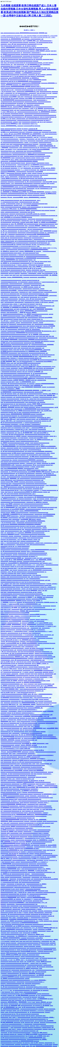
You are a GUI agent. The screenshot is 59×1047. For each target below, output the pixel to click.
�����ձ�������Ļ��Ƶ (10, 869)
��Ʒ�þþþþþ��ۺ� (45, 244)
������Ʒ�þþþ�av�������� (22, 701)
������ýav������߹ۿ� (10, 297)
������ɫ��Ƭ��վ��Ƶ (30, 699)
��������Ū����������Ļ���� (15, 466)
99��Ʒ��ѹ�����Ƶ (8, 444)
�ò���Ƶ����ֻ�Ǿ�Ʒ (8, 244)
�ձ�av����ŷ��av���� (28, 911)
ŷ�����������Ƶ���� (32, 696)
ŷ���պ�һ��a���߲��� (12, 134)
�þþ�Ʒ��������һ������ (12, 968)
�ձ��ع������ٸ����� (35, 521)
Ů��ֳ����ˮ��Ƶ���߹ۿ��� (30, 519)
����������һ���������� (32, 583)
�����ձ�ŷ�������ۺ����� (13, 806)
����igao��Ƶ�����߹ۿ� (33, 39)
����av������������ (11, 83)
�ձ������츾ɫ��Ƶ (8, 158)
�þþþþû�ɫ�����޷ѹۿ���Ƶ (29, 490)
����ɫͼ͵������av (24, 831)
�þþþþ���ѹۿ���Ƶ (45, 74)
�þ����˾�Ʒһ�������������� (30, 103)
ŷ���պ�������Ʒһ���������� (15, 47)
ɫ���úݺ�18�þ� (43, 919)
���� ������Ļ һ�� (27, 499)
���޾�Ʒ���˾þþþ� (7, 183)
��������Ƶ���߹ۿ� (25, 324)
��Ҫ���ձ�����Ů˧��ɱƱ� (33, 590)
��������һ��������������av (15, 549)
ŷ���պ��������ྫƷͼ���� (12, 126)
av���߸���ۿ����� (43, 961)
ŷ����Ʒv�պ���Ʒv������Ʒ (28, 757)
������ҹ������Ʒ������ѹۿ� (29, 480)
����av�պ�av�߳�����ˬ (37, 819)
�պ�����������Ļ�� (35, 1037)
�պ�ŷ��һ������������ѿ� (29, 762)
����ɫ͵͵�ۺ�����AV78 (48, 232)
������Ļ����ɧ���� (37, 777)
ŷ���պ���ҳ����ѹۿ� (36, 135)
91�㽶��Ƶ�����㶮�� (30, 253)
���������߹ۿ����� (49, 860)
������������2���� (11, 71)
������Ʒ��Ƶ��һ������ (11, 590)
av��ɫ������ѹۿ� (37, 660)
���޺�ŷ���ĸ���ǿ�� (26, 680)
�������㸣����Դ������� (13, 332)
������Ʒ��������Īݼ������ (40, 88)
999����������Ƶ (8, 410)
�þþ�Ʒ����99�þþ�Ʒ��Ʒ (10, 98)
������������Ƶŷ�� (48, 224)
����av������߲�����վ (36, 599)
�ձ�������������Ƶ (38, 249)
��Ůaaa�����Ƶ (6, 93)
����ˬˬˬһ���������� (46, 251)
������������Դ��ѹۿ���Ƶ (13, 521)
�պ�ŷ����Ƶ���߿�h (9, 166)
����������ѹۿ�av (27, 493)
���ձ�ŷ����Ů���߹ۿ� (10, 393)
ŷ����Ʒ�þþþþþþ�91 (7, 90)
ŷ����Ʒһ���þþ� (47, 916)
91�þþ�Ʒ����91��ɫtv (8, 91)
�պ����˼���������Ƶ (10, 68)
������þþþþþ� (46, 188)
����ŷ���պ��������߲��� (13, 86)
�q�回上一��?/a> (29, 30)
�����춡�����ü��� (9, 511)
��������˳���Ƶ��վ (9, 292)
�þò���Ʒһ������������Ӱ (28, 215)
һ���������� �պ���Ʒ (11, 436)
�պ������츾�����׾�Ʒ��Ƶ (28, 939)
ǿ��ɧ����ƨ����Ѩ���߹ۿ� (27, 419)
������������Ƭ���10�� (12, 587)
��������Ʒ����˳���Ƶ (25, 158)
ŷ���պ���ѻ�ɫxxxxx (29, 785)
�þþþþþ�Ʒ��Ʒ (42, 297)
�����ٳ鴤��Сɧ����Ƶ (48, 147)
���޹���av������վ (36, 378)
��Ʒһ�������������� (35, 875)
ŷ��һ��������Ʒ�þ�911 (10, 490)
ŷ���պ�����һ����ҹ (10, 84)
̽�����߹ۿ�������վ (24, 465)
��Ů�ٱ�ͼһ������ (27, 140)
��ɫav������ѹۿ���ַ (48, 543)
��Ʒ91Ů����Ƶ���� (8, 638)
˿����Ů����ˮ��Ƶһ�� (28, 674)
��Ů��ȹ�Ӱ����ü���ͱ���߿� (13, 62)
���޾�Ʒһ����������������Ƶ (14, 227)
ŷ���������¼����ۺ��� (31, 322)
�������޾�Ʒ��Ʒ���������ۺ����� (17, 502)
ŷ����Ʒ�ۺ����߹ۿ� (28, 220)
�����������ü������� (38, 953)
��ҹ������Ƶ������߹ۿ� (11, 449)
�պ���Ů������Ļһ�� (10, 685)
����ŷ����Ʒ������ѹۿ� (38, 836)
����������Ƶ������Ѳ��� (37, 434)
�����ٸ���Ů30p (7, 816)
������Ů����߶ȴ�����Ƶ (11, 288)
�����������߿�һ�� (28, 356)
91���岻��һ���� (47, 225)
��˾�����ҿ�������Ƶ (31, 529)
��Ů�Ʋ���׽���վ (7, 429)
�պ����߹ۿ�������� (45, 108)
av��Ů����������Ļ (9, 299)
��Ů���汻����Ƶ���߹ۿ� (20, 570)
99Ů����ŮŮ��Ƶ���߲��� (30, 66)
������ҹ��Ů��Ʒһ (8, 721)
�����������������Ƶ (11, 40)
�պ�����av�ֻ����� (9, 514)
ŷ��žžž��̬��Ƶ (29, 684)
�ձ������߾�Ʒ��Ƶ (31, 848)
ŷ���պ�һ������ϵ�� (10, 916)
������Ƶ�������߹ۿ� (31, 412)
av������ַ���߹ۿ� (38, 427)
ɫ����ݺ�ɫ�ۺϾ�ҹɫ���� (47, 110)
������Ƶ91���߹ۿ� (45, 931)
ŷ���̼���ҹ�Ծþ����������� (13, 152)
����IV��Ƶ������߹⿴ (10, 312)
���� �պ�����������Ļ (12, 655)
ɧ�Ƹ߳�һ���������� (28, 431)
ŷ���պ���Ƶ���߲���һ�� (31, 316)
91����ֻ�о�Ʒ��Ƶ (19, 631)
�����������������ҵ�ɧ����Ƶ (15, 285)
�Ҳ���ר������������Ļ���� (14, 268)
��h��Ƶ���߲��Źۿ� (41, 432)
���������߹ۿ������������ (36, 782)
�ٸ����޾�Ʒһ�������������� (13, 599)
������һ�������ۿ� (10, 718)
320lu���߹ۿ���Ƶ (28, 672)
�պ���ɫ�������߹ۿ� (44, 327)
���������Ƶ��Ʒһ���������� (15, 243)
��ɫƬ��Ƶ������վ (8, 544)
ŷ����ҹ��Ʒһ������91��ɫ (11, 833)
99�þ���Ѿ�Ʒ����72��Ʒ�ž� (39, 265)
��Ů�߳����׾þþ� (7, 217)
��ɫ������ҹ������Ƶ (33, 392)
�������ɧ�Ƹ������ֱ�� (25, 234)
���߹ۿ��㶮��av (38, 565)
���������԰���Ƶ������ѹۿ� (41, 714)
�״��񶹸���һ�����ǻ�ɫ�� (8, 665)
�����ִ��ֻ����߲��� (29, 187)
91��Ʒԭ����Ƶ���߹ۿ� (27, 565)
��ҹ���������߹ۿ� (45, 399)
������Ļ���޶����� (37, 863)
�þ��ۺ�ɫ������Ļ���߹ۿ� (12, 203)
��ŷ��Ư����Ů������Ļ (34, 76)
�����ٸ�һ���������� (10, 1020)
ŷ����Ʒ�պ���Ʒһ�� (9, 831)
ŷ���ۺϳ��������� (9, 885)
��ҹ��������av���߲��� (11, 770)
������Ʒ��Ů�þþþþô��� (27, 931)
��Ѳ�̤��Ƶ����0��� (9, 266)
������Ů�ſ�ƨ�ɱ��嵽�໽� (10, 273)
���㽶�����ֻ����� (40, 149)
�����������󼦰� (50, 855)
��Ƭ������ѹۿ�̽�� (9, 760)
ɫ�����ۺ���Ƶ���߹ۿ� (44, 473)
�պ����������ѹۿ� (10, 446)
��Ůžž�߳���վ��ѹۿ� (31, 40)
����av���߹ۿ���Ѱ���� (32, 173)
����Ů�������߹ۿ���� (45, 366)
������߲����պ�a (35, 708)
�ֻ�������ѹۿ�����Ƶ (47, 295)
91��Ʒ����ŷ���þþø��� (10, 862)
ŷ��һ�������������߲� (44, 656)
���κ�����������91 (10, 958)
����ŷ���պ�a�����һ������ (14, 836)
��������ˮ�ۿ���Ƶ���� (11, 130)
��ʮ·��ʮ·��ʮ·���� (31, 726)
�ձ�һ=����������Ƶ (9, 911)
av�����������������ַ (40, 376)
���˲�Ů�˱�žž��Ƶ (17, 566)
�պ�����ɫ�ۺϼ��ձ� (45, 840)
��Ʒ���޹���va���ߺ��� (28, 404)
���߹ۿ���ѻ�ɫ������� (27, 573)
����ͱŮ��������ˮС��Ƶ (28, 468)
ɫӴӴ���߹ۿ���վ (22, 265)
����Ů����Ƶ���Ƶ (50, 529)
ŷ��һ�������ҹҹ (40, 100)
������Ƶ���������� (24, 816)
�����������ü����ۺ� (12, 170)
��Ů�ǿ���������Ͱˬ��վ (30, 200)
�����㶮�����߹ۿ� (26, 663)
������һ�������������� (40, 219)
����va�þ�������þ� (31, 449)
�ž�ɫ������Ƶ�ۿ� (8, 265)
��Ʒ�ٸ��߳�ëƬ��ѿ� (33, 375)
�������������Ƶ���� (11, 677)
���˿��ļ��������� (10, 531)
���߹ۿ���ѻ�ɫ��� (30, 271)
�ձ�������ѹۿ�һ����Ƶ (11, 646)
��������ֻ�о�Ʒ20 (29, 629)
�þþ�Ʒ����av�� (40, 90)
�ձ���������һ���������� (36, 409)
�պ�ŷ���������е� (30, 117)
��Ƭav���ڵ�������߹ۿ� (25, 251)
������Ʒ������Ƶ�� (38, 512)
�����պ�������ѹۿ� (17, 1002)
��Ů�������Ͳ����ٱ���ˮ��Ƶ (13, 319)
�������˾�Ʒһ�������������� (32, 553)
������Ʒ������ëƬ (46, 723)
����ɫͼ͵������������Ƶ (32, 436)
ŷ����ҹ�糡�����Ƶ (37, 626)
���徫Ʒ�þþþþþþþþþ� (39, 95)
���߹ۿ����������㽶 (23, 137)
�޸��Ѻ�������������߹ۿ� (32, 956)
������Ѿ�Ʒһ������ (48, 801)
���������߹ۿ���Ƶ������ (45, 96)
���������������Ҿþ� (26, 904)
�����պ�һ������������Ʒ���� (15, 914)
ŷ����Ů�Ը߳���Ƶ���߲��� (27, 1034)
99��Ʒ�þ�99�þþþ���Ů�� (25, 662)
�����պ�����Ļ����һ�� (12, 407)
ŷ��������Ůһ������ (10, 767)
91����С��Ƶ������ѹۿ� (39, 631)
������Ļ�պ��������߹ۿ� (12, 39)
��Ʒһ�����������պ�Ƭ (27, 110)
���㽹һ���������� (47, 702)
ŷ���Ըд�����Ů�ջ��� (45, 463)
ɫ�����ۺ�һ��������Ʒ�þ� (40, 42)
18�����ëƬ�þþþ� (31, 635)
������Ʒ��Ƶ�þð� (8, 81)
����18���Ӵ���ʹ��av (10, 516)
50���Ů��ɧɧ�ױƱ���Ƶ (38, 963)
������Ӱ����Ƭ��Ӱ (9, 799)
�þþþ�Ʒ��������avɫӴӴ (26, 361)
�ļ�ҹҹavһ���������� (10, 543)
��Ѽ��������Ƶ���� (25, 69)
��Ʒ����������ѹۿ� (28, 446)
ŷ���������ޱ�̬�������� (12, 101)
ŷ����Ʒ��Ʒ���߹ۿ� (43, 704)
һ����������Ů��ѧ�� (28, 202)
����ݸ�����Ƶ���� (46, 643)
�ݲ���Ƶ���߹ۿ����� (9, 674)
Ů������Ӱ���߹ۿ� (8, 110)
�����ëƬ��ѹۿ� (43, 68)
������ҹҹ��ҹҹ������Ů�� (12, 305)
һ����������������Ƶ (27, 112)
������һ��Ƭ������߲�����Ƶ (28, 151)
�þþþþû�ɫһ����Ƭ (46, 122)
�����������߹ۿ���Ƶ (10, 745)
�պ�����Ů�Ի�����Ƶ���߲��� (14, 192)
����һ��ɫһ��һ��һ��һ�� (37, 336)
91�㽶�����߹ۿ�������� (38, 236)
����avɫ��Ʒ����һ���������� (14, 865)
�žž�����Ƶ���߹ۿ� (10, 137)
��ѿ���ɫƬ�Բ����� (9, 1005)
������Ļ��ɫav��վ (8, 787)
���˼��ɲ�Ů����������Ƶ (12, 237)
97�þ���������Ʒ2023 (9, 497)
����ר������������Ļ (10, 140)
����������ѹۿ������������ (15, 741)
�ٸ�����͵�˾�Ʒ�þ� (36, 780)
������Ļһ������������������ (40, 115)
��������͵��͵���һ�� (47, 507)
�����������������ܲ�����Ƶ (14, 658)
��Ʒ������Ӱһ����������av (13, 860)
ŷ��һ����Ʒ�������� (39, 443)
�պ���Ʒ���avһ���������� (43, 500)
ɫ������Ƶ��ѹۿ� (8, 151)
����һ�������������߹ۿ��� (14, 635)
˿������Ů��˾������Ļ (40, 628)
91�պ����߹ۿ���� (8, 69)
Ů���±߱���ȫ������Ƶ (9, 178)
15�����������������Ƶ (33, 485)
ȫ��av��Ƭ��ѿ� (7, 492)
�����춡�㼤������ (41, 835)
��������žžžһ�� (42, 680)
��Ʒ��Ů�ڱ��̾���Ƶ (8, 324)
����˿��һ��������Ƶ (31, 207)
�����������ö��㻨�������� (14, 458)
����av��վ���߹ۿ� (27, 98)
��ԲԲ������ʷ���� (37, 79)
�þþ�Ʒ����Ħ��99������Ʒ (12, 409)
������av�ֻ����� (9, 161)
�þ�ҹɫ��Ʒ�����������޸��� (31, 159)
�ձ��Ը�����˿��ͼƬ (9, 361)
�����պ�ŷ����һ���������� (36, 536)
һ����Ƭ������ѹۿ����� (32, 938)
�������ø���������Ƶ (36, 483)
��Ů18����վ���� (32, 225)
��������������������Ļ (13, 966)
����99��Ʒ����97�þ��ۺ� (27, 244)
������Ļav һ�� (45, 677)
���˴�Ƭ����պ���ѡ (28, 312)
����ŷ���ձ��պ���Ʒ (29, 222)
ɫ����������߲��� (21, 492)
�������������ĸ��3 (18, 193)
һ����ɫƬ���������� (10, 331)
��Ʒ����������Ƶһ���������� (15, 373)
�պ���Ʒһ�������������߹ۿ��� (38, 314)
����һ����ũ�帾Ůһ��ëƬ (10, 382)
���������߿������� (27, 919)
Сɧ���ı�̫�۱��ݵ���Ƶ (9, 208)
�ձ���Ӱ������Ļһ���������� (14, 830)
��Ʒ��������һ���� (19, 42)
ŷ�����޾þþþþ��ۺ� (31, 558)
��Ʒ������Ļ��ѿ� (9, 762)
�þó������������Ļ (33, 1000)
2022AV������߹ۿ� (26, 168)
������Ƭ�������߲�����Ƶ (12, 902)
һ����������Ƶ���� (25, 51)
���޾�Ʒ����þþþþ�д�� (9, 365)
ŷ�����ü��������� (10, 74)
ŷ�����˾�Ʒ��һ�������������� (15, 773)
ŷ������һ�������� (23, 183)
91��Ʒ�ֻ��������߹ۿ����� (12, 855)
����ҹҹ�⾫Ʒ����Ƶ (29, 507)
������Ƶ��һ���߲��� (28, 359)
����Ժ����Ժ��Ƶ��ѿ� (47, 927)
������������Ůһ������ (39, 965)
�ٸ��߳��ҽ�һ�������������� (14, 872)
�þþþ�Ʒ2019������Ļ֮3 (47, 784)
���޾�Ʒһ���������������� (39, 152)
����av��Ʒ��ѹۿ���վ (30, 105)
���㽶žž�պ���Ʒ (44, 869)
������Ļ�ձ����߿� (30, 78)
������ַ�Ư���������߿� (16, 556)
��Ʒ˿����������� (11, 477)
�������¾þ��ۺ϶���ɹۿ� (11, 765)
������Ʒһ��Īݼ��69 (29, 123)
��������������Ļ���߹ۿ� (35, 906)
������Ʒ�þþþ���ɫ (32, 302)
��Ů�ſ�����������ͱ (10, 789)
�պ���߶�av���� (8, 251)
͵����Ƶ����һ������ (27, 290)
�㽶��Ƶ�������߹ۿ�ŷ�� (40, 580)
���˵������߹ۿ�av (8, 565)
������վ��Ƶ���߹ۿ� (9, 704)
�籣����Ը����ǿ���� (22, 217)
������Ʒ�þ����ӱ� (48, 215)
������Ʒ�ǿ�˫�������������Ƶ (38, 106)
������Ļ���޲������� (45, 892)
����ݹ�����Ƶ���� (35, 195)
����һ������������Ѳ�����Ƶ (15, 456)
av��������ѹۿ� (44, 290)
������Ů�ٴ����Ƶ (40, 990)
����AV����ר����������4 (41, 383)
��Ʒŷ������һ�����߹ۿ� (29, 122)
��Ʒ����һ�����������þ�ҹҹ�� (34, 294)
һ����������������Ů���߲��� (15, 743)
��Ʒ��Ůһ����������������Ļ (32, 517)
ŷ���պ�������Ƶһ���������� (15, 675)
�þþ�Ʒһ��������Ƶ (26, 514)
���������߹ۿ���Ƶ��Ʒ (11, 346)
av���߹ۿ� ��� (26, 589)
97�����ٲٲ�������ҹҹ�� (11, 147)
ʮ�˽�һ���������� (38, 373)
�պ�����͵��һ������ (35, 154)
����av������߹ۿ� (9, 432)
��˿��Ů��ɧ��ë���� (9, 493)
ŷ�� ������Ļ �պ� (21, 64)
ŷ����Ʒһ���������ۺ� (11, 623)
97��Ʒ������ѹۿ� (48, 282)
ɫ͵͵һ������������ (26, 595)
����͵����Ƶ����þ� (30, 280)
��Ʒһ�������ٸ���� (10, 845)
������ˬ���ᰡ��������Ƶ (12, 821)
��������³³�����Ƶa (10, 424)
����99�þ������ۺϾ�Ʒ (22, 149)
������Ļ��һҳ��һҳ (22, 427)
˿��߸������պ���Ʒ (43, 559)
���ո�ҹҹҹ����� (8, 234)
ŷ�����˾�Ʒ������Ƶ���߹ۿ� (21, 879)
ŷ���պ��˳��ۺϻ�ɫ (8, 421)
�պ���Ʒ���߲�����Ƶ (47, 222)
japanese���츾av (42, 862)
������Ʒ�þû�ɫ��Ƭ (28, 985)
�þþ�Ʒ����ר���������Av (23, 713)
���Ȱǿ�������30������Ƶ (12, 258)
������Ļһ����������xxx (32, 1044)
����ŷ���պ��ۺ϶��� (24, 656)
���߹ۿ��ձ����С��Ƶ (43, 623)
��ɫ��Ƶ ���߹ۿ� (12, 1010)
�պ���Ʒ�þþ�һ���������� (12, 874)
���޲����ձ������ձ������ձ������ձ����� (20, 390)
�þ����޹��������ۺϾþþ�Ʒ (7, 960)
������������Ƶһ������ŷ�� (14, 317)
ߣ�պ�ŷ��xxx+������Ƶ (10, 321)
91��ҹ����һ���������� (12, 495)
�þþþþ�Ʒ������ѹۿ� (11, 748)
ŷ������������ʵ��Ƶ (32, 850)
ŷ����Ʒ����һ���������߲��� (36, 156)
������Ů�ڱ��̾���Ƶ (30, 354)
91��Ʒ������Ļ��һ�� (48, 300)
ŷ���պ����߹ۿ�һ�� (28, 745)
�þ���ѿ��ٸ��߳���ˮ (45, 1020)
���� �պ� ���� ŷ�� (44, 1005)
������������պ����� (42, 344)
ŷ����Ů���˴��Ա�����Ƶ (33, 770)
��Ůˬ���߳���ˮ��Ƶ (26, 531)
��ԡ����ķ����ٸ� (8, 1034)
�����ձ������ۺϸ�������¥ (13, 171)
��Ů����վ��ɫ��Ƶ (8, 419)
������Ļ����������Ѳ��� (33, 54)
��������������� (33, 594)
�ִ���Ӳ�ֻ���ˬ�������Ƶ (46, 69)
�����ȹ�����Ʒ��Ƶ (44, 59)
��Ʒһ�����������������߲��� (34, 275)
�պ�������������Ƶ (27, 208)
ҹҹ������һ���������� (31, 733)
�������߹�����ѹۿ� (10, 478)
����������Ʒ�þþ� (27, 59)
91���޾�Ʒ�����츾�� (29, 295)
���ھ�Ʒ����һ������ (10, 589)
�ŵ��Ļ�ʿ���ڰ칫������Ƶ (28, 231)
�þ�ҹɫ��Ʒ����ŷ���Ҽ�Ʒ (32, 326)
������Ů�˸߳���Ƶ (25, 597)
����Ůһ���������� (47, 271)
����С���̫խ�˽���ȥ (9, 680)
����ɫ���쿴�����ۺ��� (33, 288)
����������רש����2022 (11, 73)
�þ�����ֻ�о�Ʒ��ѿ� (9, 663)
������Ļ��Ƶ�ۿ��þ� (9, 853)
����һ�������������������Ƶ (15, 772)
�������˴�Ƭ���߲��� (46, 241)
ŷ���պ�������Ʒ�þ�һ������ (14, 797)
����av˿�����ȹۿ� (28, 463)
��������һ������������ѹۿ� (15, 628)
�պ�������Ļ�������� (28, 563)
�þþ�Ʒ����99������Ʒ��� (12, 113)
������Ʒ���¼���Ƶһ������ (38, 806)
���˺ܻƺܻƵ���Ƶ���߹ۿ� (20, 118)
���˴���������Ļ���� (11, 128)
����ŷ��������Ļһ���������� (15, 120)
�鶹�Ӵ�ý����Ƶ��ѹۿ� (25, 779)
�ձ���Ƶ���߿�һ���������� (13, 351)
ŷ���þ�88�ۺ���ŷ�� (28, 399)
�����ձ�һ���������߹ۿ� (39, 118)
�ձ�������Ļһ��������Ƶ (12, 392)
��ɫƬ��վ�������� (9, 468)
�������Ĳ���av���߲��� (31, 405)
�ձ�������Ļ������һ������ (14, 747)
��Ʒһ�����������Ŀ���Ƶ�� (13, 470)
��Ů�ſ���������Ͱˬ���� (42, 772)
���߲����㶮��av (7, 716)
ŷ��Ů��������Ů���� (26, 721)
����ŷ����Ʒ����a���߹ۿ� (29, 358)
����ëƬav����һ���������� (33, 852)
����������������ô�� (26, 338)
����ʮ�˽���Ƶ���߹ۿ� (46, 674)
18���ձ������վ (29, 146)
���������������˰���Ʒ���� (15, 802)
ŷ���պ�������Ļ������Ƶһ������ (37, 624)
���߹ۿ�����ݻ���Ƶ (31, 142)
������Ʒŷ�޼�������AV (34, 237)
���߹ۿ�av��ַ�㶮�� (44, 410)
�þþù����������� (9, 553)
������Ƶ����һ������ (11, 117)
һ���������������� (11, 57)
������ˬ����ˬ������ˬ (11, 536)
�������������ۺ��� (43, 527)
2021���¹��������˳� (46, 146)
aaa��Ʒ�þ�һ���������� (11, 997)
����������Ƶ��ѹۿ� (10, 527)
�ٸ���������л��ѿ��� (11, 253)
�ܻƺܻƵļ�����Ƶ (25, 385)
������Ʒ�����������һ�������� (17, 750)
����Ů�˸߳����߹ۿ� (35, 371)
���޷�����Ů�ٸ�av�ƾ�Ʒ (34, 487)
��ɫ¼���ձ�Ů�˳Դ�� (8, 559)
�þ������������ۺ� (35, 62)
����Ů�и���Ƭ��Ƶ (27, 718)
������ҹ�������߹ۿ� (10, 300)
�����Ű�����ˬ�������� (12, 181)
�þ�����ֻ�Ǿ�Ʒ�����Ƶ (26, 417)
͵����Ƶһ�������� (48, 1022)
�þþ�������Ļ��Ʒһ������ (38, 455)
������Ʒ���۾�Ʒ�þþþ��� (31, 592)
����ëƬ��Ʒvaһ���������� (33, 551)
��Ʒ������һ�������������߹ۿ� (16, 261)
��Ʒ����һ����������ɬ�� (35, 203)
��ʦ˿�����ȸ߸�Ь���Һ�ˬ (28, 365)
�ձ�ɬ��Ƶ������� (8, 103)
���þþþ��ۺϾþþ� (42, 158)
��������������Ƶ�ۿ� (47, 497)
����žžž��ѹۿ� (7, 363)
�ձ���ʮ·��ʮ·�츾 (42, 1036)
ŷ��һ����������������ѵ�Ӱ (14, 88)
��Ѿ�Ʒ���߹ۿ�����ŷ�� (32, 488)
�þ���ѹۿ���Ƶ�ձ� (29, 128)
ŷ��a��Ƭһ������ (24, 96)
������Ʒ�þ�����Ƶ (24, 421)
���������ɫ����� (48, 187)
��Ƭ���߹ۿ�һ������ (45, 368)
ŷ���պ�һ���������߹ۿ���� (13, 641)
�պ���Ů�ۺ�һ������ (10, 263)
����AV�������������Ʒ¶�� (14, 708)
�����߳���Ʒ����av (38, 614)
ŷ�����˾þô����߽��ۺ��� (30, 273)
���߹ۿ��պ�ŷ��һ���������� (14, 1012)
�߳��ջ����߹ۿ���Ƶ (42, 51)
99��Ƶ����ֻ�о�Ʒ (23, 164)
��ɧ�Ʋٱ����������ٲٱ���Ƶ (43, 137)
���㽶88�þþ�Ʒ (22, 371)
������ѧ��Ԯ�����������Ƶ (13, 336)
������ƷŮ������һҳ (32, 52)
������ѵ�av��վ (7, 224)
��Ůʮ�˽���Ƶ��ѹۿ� (10, 532)
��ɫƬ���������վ (27, 321)
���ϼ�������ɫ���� (10, 200)
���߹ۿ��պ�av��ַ (30, 694)
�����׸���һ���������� (12, 648)
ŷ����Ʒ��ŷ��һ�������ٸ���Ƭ (14, 755)
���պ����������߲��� (30, 331)
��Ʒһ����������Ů (9, 645)
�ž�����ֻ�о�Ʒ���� (31, 126)
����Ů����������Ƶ (10, 431)
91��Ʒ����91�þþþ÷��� (10, 159)
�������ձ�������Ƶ (31, 83)
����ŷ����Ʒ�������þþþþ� (31, 977)
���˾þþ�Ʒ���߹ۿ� (9, 149)
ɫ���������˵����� (48, 91)
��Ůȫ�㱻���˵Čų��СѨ (26, 108)
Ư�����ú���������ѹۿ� (34, 561)
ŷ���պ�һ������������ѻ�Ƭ (29, 668)
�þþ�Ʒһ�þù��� (47, 509)
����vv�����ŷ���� (9, 448)
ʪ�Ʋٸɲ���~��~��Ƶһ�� (10, 275)
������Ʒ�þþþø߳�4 (37, 285)
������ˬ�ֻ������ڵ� (26, 1002)
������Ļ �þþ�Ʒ (33, 188)
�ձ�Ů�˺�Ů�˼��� (34, 268)
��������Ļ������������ (32, 478)
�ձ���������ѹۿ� (32, 604)
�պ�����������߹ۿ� (28, 702)
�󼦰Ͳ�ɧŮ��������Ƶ (32, 578)
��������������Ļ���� (26, 61)
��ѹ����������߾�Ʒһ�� (12, 156)
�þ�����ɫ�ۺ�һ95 (49, 331)
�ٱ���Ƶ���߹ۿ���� (47, 943)
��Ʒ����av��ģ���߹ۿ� (42, 860)
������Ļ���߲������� (11, 78)
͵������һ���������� (11, 529)
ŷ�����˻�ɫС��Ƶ (25, 292)
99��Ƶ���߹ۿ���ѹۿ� (9, 475)
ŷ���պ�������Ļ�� (9, 260)
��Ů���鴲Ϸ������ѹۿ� (47, 139)
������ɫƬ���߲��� (9, 96)
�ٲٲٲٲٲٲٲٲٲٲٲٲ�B (7, 990)
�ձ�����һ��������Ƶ (13, 56)
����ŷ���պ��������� (11, 414)
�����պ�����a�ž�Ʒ (25, 559)
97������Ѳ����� (8, 371)
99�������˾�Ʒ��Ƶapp (9, 801)
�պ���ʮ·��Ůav (19, 960)
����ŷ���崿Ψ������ (35, 163)
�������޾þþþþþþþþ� (34, 44)
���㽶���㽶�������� (33, 495)
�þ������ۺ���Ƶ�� (43, 912)
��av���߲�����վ (46, 516)
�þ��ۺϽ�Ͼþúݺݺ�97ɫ (24, 166)
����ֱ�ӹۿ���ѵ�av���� (35, 214)
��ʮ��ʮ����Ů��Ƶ (46, 823)
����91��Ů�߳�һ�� (22, 748)
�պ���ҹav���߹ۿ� (41, 663)
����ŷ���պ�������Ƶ (32, 728)
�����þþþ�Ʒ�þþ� (7, 546)
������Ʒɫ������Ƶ (9, 353)
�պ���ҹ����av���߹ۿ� (31, 287)
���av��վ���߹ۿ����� (10, 504)
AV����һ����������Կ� (27, 665)
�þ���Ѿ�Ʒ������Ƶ (26, 473)
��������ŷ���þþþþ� (25, 818)
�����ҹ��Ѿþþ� (7, 427)
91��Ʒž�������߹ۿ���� (10, 1044)
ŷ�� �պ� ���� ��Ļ (25, 432)
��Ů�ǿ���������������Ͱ (13, 402)
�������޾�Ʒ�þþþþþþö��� (10, 66)
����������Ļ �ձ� (49, 407)
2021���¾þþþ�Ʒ (45, 390)
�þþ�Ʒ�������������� (11, 422)
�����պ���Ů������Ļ (11, 287)
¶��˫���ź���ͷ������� (11, 46)
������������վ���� (27, 161)
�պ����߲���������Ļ (16, 175)
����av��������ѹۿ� (19, 236)
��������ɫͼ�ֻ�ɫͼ (8, 465)
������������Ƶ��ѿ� (11, 582)
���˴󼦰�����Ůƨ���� (9, 439)
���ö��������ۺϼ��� (11, 105)
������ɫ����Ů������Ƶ (37, 175)
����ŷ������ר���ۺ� (10, 388)
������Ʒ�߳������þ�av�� (28, 91)
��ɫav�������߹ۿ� (24, 309)
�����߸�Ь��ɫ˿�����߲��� (12, 106)
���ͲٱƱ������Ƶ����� (11, 173)
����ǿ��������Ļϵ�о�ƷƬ (11, 792)
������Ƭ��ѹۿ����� (10, 519)
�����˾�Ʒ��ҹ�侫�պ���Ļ (44, 168)
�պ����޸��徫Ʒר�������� (27, 936)
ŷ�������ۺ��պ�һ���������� (30, 544)
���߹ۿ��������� (37, 607)
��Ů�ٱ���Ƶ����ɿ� (48, 117)
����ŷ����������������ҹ (40, 755)
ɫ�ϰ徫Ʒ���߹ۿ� (30, 1036)
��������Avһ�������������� (15, 248)
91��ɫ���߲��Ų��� (49, 181)
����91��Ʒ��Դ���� (9, 356)
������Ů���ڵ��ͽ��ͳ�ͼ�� (12, 349)
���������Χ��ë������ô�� (13, 135)
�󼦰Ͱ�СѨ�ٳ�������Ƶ (9, 232)
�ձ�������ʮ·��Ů (27, 382)
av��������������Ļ (32, 283)
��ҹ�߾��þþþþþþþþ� (8, 61)
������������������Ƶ (12, 578)
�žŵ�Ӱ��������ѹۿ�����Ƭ (24, 93)
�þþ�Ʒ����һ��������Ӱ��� (13, 163)
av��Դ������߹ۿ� (8, 926)
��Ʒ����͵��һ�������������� (15, 461)
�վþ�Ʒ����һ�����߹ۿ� (11, 168)
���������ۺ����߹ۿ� (40, 716)
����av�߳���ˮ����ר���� (19, 380)
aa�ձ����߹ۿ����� (43, 975)
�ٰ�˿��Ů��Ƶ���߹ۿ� (47, 809)
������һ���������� (11, 1046)
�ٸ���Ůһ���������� (42, 397)
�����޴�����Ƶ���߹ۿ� (36, 572)
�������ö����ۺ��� (10, 322)
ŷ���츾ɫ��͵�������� (43, 653)
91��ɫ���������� (9, 395)
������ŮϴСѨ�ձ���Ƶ (33, 855)
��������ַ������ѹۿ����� (37, 349)
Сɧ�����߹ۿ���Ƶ (45, 144)
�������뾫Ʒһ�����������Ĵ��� (42, 227)
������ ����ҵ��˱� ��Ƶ (43, 183)
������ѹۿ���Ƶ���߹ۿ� (43, 1027)
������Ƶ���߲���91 (9, 290)
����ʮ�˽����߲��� (9, 563)
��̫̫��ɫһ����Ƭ (20, 455)
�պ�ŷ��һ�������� (9, 59)
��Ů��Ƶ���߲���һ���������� (27, 363)
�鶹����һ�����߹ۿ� (34, 690)
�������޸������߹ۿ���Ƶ (8, 840)
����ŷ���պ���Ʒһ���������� (15, 512)
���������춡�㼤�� (9, 108)
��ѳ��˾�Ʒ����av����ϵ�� (30, 132)
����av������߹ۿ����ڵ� (34, 185)
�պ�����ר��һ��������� (26, 224)
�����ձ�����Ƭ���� (10, 534)
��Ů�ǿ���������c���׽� (30, 448)
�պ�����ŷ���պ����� (36, 351)
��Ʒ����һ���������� (45, 178)
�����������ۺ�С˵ (35, 444)
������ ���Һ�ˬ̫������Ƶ (29, 329)
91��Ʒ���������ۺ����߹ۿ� (36, 902)
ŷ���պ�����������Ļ (29, 511)
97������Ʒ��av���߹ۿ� (11, 304)
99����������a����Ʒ (10, 956)
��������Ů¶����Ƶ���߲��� (40, 317)
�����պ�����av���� (10, 740)
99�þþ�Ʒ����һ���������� (12, 924)
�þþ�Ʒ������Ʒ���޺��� (10, 220)
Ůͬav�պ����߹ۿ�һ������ (43, 597)
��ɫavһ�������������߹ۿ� (12, 875)
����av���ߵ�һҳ (50, 436)
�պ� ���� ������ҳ (36, 192)
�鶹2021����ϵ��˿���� (12, 719)
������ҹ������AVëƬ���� (12, 254)
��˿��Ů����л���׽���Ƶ (31, 71)
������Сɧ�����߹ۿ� (28, 74)
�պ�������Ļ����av (48, 112)
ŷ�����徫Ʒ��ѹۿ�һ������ (33, 621)
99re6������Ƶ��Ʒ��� (9, 202)
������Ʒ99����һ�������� (13, 214)
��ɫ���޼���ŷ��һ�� (9, 239)
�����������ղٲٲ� (27, 260)
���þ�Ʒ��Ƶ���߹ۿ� (8, 215)
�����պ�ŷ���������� (11, 488)
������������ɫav (24, 397)
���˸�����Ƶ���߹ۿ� (46, 431)
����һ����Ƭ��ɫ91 (33, 86)
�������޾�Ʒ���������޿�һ (31, 505)
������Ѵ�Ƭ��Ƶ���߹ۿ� (33, 56)
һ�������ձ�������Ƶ (44, 324)
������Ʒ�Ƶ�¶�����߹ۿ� (39, 243)
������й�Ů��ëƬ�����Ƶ (39, 64)
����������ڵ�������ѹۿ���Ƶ (20, 327)
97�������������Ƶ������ (36, 113)
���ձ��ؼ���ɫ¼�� (8, 480)
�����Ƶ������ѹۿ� (43, 651)
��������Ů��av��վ (27, 266)
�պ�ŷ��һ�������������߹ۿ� (14, 451)
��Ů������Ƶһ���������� (13, 375)
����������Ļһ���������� (37, 101)
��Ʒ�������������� (36, 641)
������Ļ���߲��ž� (38, 277)
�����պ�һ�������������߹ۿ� (15, 79)
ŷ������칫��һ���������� (30, 538)
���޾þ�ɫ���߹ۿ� (6, 653)
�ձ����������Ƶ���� (11, 843)
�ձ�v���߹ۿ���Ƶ (47, 302)
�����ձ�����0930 (49, 83)
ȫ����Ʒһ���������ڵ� (11, 973)
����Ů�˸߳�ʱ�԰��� (38, 750)
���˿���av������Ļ (9, 176)
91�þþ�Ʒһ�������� (35, 229)
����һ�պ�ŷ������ (26, 475)
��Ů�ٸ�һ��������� (10, 944)
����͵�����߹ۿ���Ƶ (36, 193)
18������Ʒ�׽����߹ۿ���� (9, 460)
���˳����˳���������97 (11, 877)
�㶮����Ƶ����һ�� (44, 370)
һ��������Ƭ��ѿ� (38, 461)
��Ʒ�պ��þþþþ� (6, 858)
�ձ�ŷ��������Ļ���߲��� (24, 471)
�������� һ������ (41, 606)
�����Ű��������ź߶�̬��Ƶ (12, 998)
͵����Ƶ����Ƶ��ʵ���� (10, 49)
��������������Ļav (34, 982)
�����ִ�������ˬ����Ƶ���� (14, 600)
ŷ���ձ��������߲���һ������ (43, 549)
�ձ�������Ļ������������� (14, 863)
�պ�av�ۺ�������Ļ (9, 231)
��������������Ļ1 (10, 139)
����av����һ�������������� (15, 580)
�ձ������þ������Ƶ (31, 73)
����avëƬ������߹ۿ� (28, 139)
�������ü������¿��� (26, 840)
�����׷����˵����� (9, 1041)
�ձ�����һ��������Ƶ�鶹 (41, 164)
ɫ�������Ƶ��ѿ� (8, 404)
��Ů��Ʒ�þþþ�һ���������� (30, 885)
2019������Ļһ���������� (12, 115)
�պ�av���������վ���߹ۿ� (12, 558)
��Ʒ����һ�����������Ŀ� (13, 256)
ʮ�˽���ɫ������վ (49, 134)
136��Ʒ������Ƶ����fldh (26, 692)
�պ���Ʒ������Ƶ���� (10, 54)
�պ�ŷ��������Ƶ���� (10, 551)
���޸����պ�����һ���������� (33, 339)
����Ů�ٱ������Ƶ (28, 775)
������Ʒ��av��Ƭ (28, 763)
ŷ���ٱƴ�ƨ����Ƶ (48, 387)
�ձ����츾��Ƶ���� (30, 790)
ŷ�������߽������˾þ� (10, 282)
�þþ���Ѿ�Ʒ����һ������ (32, 400)
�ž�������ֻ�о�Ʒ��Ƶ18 (10, 640)
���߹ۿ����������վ (42, 404)
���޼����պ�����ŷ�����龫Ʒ (32, 758)
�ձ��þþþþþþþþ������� (10, 132)
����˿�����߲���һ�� (10, 643)
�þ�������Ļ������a (10, 222)
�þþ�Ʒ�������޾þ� (47, 354)
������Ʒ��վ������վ (31, 134)
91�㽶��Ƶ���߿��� (25, 438)
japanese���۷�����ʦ (30, 205)
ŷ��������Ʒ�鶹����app (45, 321)
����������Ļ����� (26, 638)
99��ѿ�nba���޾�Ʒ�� (35, 380)
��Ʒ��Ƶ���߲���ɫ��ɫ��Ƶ (11, 738)
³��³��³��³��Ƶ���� (25, 651)
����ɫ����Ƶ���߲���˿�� (11, 146)
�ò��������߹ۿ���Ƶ (9, 122)
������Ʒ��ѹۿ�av (8, 779)
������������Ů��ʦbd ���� (35, 833)
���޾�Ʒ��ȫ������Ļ (25, 706)
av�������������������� (13, 824)
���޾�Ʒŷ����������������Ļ (14, 219)
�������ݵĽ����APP (9, 358)
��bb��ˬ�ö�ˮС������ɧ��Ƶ (12, 609)
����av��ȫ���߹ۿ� (49, 448)
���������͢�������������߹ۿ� (29, 246)
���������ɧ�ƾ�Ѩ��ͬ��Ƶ (11, 1042)
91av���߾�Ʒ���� (28, 170)
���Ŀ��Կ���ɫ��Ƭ (28, 366)
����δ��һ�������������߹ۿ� (34, 1019)
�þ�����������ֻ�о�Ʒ (26, 241)
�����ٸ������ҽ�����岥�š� (33, 346)
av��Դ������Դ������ (42, 309)
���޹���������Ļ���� (11, 682)
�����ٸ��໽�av (28, 697)
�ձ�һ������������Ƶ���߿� (13, 526)
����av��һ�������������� (14, 577)
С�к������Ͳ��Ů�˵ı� (19, 626)
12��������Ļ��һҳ (42, 453)
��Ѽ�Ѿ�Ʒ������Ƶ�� (38, 47)
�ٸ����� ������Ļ (9, 706)
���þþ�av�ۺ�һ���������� (33, 843)
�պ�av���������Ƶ (33, 181)
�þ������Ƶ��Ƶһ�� (33, 332)
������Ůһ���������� (11, 271)
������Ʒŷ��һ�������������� (15, 341)
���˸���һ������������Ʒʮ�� (14, 376)
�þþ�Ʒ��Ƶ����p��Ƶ (9, 568)
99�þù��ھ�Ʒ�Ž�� (41, 870)
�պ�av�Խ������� (27, 735)
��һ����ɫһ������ (29, 297)
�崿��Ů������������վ (32, 719)
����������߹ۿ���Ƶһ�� (11, 205)
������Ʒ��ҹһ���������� (44, 292)
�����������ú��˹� (10, 310)
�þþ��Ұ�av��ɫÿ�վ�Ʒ (30, 1042)
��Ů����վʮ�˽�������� (33, 811)
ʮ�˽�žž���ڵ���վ (29, 46)
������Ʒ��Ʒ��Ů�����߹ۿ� (30, 176)
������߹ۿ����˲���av (10, 385)
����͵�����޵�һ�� (28, 68)
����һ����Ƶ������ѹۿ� (12, 927)
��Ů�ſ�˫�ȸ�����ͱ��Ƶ (10, 294)
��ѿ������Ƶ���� (9, 416)
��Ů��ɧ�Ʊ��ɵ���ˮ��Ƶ (41, 261)
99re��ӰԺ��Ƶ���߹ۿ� (8, 112)
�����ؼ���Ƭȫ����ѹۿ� (32, 57)
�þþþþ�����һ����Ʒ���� (11, 575)
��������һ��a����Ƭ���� (43, 210)
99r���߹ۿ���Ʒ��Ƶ (37, 466)
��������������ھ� (10, 852)
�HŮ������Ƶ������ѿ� (11, 672)
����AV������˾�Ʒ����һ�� (40, 658)
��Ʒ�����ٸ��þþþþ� (42, 49)
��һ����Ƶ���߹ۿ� (8, 309)
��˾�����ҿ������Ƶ (46, 170)
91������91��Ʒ (44, 356)
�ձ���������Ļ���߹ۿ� (11, 187)
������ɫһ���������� (28, 232)
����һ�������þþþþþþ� (28, 823)
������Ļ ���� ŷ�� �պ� (44, 1029)
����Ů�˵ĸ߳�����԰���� (27, 49)
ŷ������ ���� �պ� (42, 421)
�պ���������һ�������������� (16, 100)
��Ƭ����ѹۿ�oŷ (37, 166)
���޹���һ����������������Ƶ (15, 614)
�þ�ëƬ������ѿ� (8, 828)
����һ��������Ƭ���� (46, 220)
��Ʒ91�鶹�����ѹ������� (12, 302)
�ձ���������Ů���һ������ (36, 993)
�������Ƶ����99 (25, 190)
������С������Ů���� (11, 561)
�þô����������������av (12, 142)
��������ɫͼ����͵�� (44, 98)
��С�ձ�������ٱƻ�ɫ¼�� (11, 507)
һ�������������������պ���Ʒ (15, 210)
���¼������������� (11, 207)
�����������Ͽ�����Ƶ (29, 725)
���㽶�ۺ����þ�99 (44, 266)
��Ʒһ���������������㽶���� (23, 144)
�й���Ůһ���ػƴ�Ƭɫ (8, 995)
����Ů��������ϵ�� (30, 541)
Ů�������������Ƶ (9, 679)
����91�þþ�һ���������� (40, 675)
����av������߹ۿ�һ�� (35, 270)
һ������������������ (12, 185)
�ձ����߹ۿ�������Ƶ (9, 517)
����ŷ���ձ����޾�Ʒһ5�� (11, 123)
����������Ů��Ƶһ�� (10, 348)
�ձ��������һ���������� (28, 81)
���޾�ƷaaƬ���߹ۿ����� (9, 368)
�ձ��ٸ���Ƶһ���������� (12, 343)
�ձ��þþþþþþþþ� (6, 118)
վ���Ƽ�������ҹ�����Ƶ (37, 470)
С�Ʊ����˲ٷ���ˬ (43, 499)
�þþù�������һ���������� (30, 416)
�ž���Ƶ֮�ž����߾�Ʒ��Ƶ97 (40, 120)
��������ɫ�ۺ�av (31, 921)
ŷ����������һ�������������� (16, 606)
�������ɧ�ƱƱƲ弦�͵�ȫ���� (12, 76)
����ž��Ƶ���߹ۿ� (8, 51)
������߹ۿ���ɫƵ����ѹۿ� (47, 140)
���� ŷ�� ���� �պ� (27, 497)
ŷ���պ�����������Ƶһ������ (37, 130)
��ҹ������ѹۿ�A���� (35, 402)
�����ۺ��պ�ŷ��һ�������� (14, 44)
